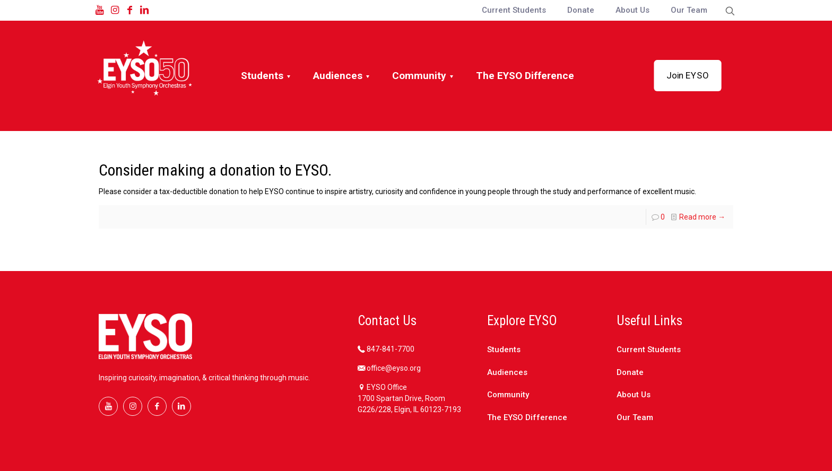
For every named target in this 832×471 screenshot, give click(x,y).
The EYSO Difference (527, 417)
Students (504, 349)
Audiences (507, 372)
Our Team (635, 417)
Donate (630, 372)
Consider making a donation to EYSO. (215, 170)
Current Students (649, 349)
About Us (634, 394)
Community (508, 394)
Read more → (702, 217)
